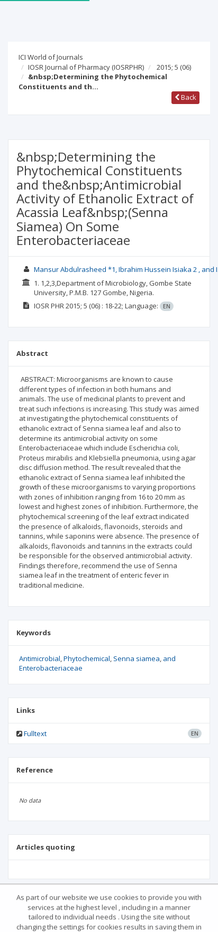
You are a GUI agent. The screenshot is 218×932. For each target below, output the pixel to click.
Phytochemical (86, 658)
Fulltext (35, 733)
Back (185, 97)
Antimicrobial (39, 658)
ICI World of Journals (51, 57)
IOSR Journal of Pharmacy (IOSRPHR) (86, 67)
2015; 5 (174, 67)
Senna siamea (136, 658)
